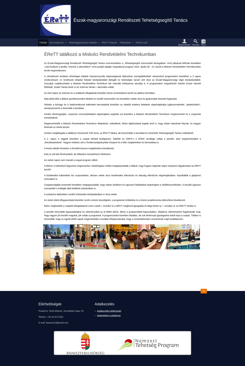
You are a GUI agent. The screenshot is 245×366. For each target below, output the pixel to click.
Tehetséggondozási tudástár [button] (83, 42)
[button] (184, 42)
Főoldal (43, 42)
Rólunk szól (141, 42)
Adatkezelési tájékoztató (109, 311)
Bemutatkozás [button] (57, 42)
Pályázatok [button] (125, 42)
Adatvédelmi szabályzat (109, 315)
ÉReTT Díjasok (109, 42)
